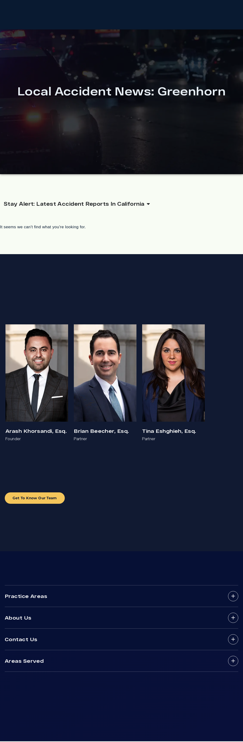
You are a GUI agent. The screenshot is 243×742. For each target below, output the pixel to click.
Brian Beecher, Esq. (101, 431)
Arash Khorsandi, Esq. (36, 431)
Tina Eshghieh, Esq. (169, 431)
